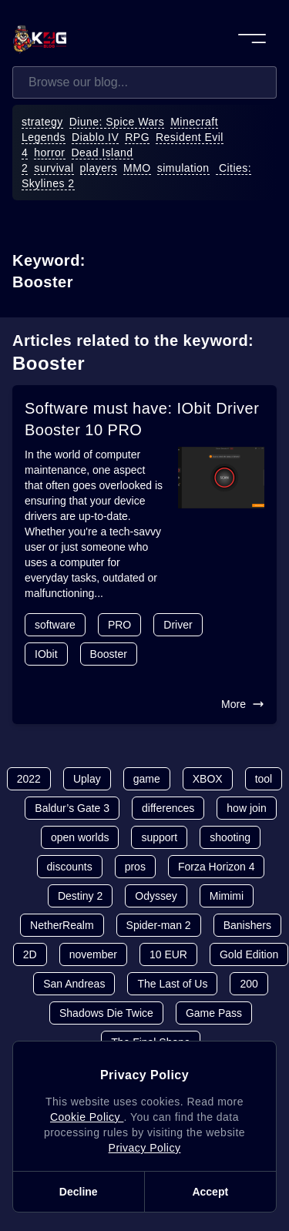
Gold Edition (249, 954)
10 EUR (168, 954)
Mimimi (227, 896)
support (159, 837)
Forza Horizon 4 (216, 866)
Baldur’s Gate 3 (72, 808)
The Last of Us (172, 984)
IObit (46, 654)
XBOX (208, 779)
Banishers (247, 925)
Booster (108, 654)
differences (168, 808)
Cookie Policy (86, 1117)
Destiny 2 (80, 896)
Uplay (87, 779)
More (242, 704)
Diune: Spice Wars (117, 122)
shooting (230, 837)
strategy (42, 122)
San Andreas (74, 984)
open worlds (80, 837)
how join (246, 808)
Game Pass (214, 1013)
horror (49, 152)
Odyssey (155, 896)
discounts (69, 866)
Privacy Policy (145, 1148)
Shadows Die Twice (106, 1013)
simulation (183, 168)
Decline (78, 1192)
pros (135, 866)
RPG (137, 137)
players (99, 168)
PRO (119, 625)
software (55, 625)
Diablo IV (95, 137)
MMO (137, 168)
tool (264, 779)
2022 (29, 779)
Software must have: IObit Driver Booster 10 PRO (142, 419)
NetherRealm (61, 925)
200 (248, 984)
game (146, 779)
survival (53, 168)
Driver (177, 625)
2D (30, 954)
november (93, 954)
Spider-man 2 (158, 925)
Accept (210, 1192)
